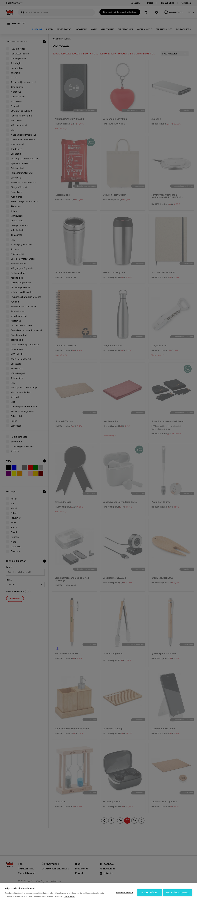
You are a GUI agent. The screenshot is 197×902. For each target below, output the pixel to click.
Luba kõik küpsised (177, 893)
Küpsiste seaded (124, 893)
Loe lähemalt (69, 896)
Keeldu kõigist (149, 893)
